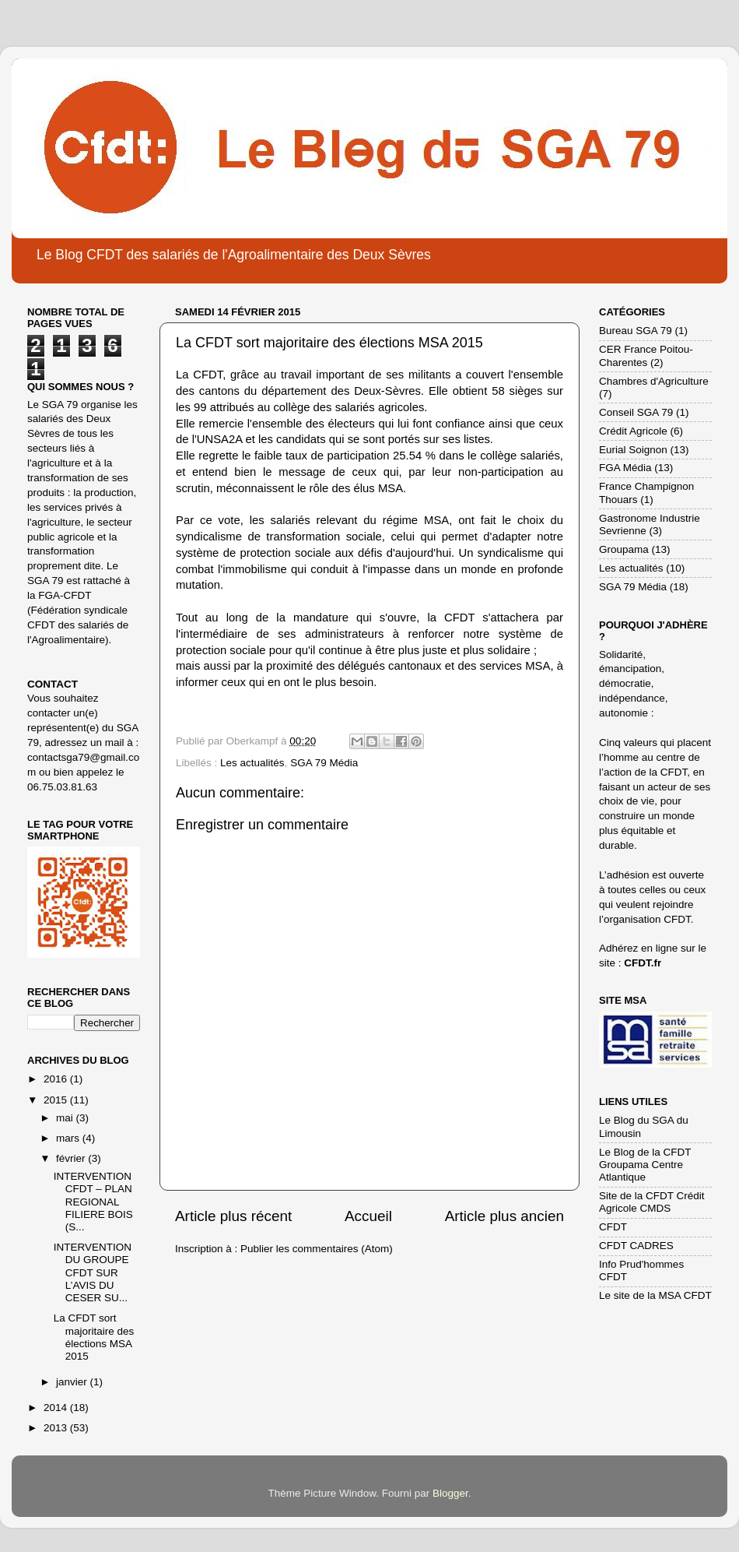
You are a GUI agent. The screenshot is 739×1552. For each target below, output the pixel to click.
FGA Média (625, 467)
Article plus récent (233, 1216)
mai (66, 1118)
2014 (57, 1407)
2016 (57, 1079)
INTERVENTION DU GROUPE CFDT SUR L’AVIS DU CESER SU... (92, 1272)
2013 (57, 1428)
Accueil (368, 1216)
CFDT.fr (642, 963)
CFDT (613, 1227)
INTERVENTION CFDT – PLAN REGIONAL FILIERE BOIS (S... (93, 1201)
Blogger (450, 1493)
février (72, 1158)
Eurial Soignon (633, 450)
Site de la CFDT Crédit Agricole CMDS (652, 1202)
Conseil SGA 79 (636, 412)
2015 (57, 1100)
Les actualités (252, 763)
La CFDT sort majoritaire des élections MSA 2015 (94, 1337)
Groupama (624, 549)
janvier (73, 1382)
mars (69, 1138)
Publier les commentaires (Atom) (316, 1249)
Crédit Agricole (633, 431)
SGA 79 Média (324, 763)
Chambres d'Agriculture (654, 381)
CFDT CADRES (636, 1245)
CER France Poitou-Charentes (646, 355)
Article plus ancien (504, 1216)
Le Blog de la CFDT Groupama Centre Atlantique (645, 1164)
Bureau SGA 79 (635, 330)
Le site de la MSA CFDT (655, 1295)
